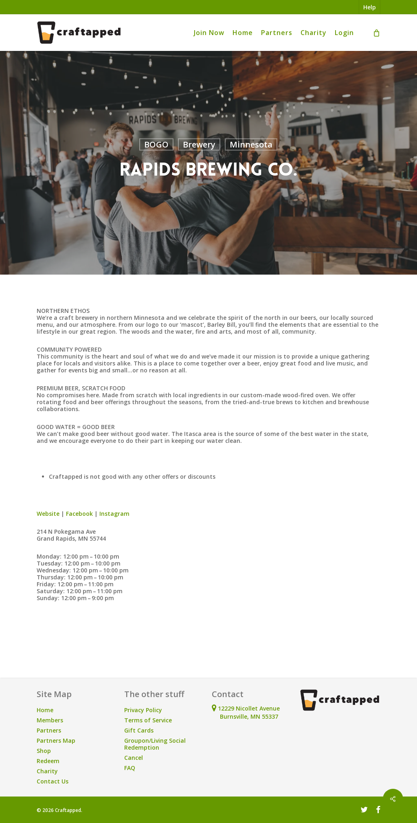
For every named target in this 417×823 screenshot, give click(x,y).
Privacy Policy (143, 709)
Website (48, 513)
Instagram (114, 513)
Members (50, 720)
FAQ (129, 767)
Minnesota (251, 144)
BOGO (156, 144)
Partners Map (56, 740)
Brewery (199, 144)
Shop (44, 750)
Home (45, 709)
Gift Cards (139, 730)
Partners (49, 730)
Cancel (133, 757)
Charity (47, 771)
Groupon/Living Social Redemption (155, 744)
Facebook (79, 513)
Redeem (48, 760)
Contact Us (52, 781)
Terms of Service (148, 720)
